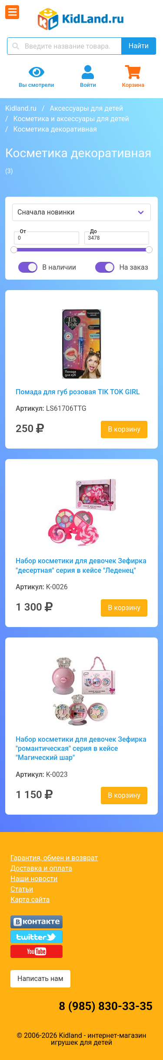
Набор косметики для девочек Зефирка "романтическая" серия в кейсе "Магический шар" (81, 748)
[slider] (13, 249)
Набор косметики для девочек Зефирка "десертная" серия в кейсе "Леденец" (81, 565)
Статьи (21, 889)
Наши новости (33, 879)
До (93, 231)
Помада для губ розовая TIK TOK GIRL (78, 392)
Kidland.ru (21, 108)
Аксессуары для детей (86, 108)
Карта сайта (30, 899)
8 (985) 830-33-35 (106, 1006)
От (23, 231)
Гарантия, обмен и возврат (54, 858)
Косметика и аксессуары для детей (71, 119)
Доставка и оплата (41, 868)
